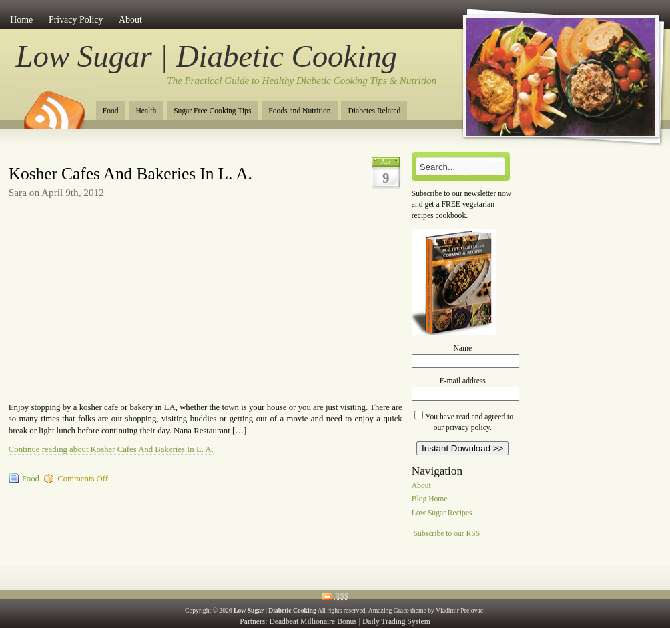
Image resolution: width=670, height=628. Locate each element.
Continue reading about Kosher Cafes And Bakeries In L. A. (111, 449)
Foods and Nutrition (299, 111)
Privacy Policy (76, 20)
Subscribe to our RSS (447, 533)
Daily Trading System (396, 621)
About (130, 20)
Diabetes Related (374, 111)
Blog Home (430, 499)
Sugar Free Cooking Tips (212, 111)
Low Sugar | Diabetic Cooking (207, 56)
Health (145, 111)
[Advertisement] (165, 157)
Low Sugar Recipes (442, 513)
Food (111, 111)
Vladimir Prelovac (459, 610)
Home (21, 20)
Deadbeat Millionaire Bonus (312, 621)
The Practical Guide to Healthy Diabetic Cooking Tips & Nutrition (301, 80)
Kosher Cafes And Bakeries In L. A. (130, 173)
